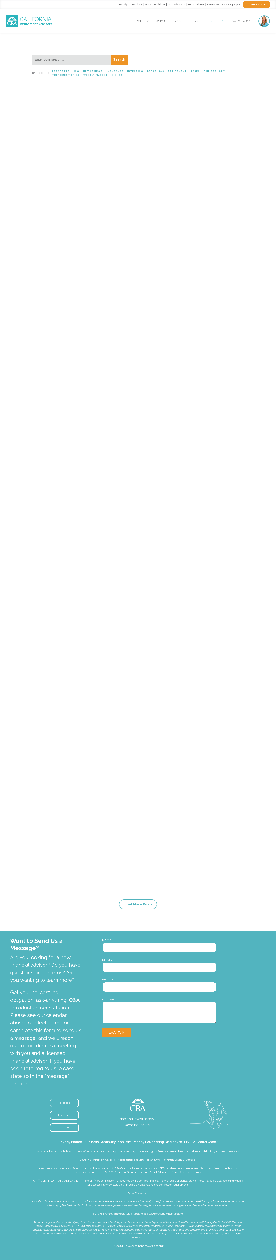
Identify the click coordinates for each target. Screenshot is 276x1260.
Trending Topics (65, 75)
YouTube (64, 1127)
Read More (41, 204)
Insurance (115, 71)
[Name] (159, 947)
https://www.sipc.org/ (151, 1245)
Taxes (195, 71)
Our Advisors (176, 4)
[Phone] (159, 987)
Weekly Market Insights (103, 75)
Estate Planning (65, 71)
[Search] (71, 60)
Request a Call (241, 21)
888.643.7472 (231, 4)
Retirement (177, 71)
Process (179, 21)
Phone (108, 979)
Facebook (64, 1102)
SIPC (114, 1172)
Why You (144, 21)
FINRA (106, 1172)
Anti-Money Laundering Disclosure (154, 1142)
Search (119, 59)
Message (110, 999)
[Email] (159, 967)
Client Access (256, 4)
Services (198, 21)
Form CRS (213, 4)
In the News (93, 71)
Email (107, 959)
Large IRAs (155, 71)
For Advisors (196, 4)
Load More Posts (138, 904)
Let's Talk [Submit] (116, 1032)
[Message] (159, 1012)
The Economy (214, 71)
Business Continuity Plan (104, 1142)
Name (107, 940)
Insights (216, 21)
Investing (135, 71)
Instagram (64, 1115)
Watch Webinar (155, 4)
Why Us (162, 21)
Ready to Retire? (130, 4)
